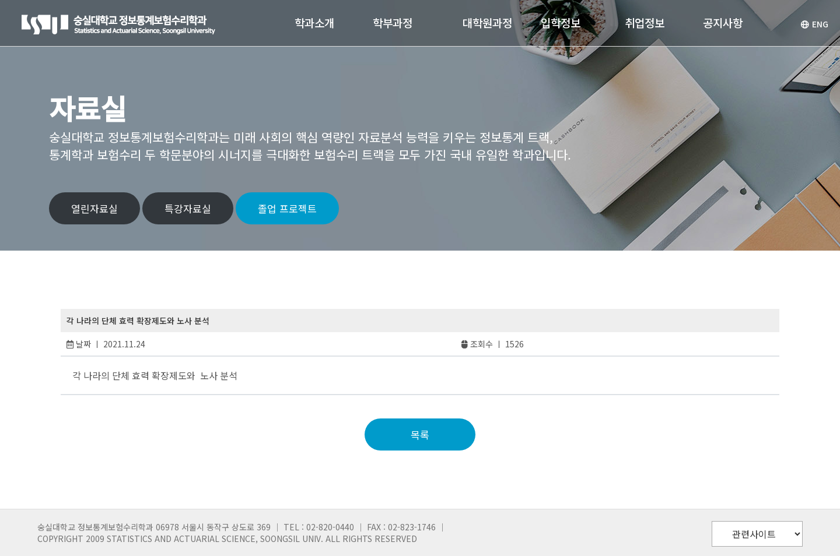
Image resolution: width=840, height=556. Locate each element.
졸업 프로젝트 (287, 208)
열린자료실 (94, 208)
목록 (420, 434)
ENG (814, 24)
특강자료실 (187, 208)
